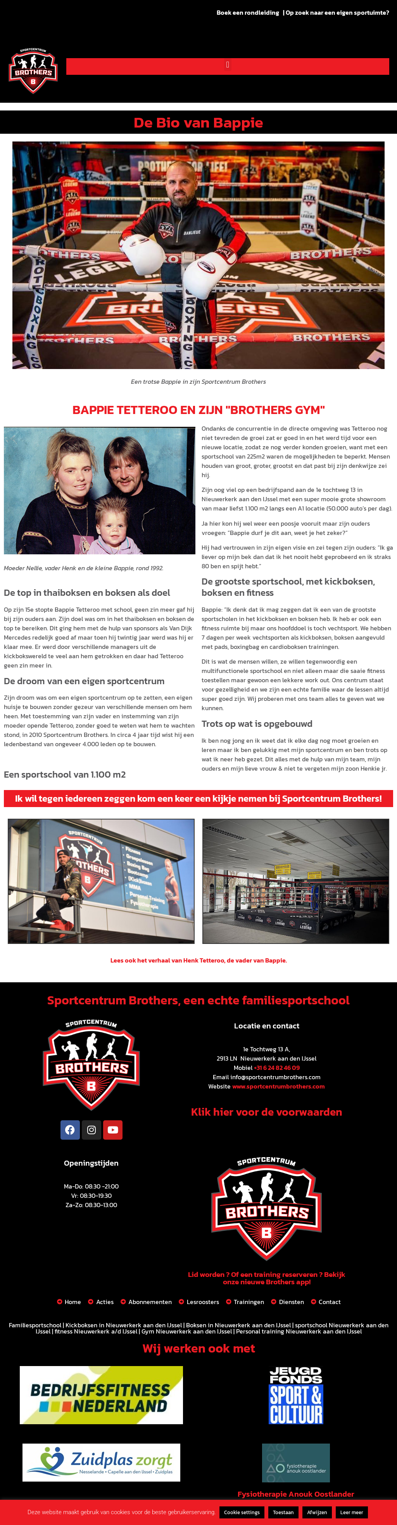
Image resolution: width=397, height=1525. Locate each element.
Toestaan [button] (283, 1512)
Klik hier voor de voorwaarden (266, 1112)
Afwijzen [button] (317, 1512)
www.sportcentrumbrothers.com (278, 1086)
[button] (227, 64)
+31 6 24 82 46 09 (277, 1067)
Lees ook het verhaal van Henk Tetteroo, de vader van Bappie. (198, 960)
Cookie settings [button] (242, 1512)
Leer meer (351, 1512)
